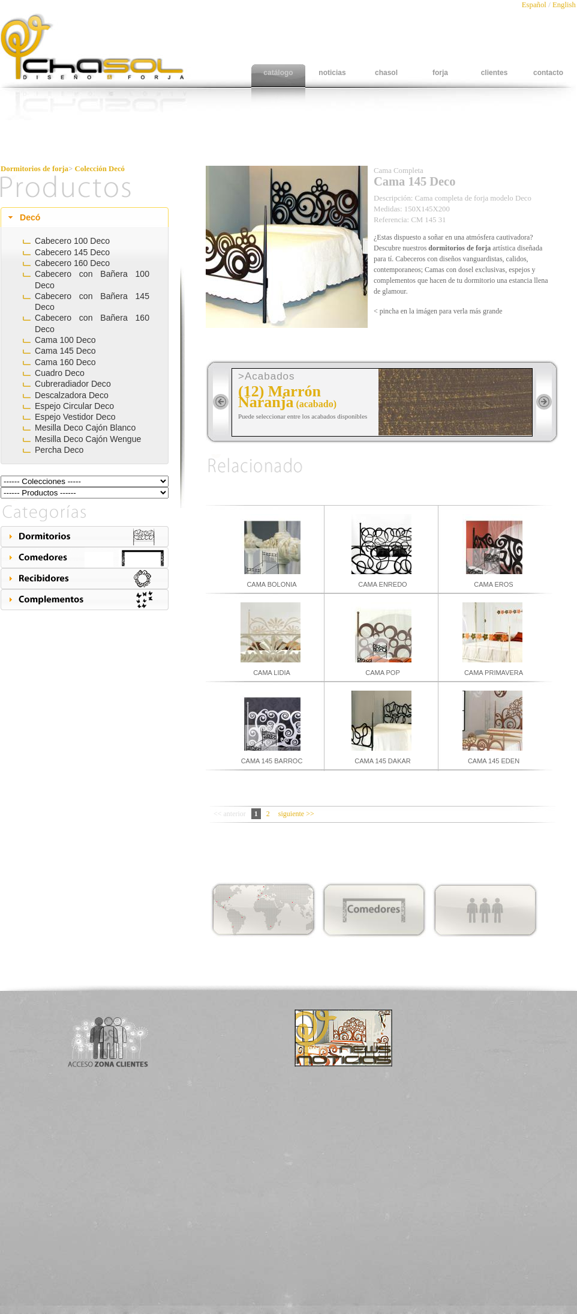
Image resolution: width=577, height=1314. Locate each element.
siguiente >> (296, 814)
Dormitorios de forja (34, 169)
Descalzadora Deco (72, 395)
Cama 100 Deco (65, 340)
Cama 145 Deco (65, 351)
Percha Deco (59, 450)
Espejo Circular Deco (74, 406)
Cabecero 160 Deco (72, 263)
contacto (548, 72)
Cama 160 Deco (65, 362)
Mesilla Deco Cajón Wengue (88, 439)
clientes (494, 72)
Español (535, 5)
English (564, 5)
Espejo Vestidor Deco (75, 417)
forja (440, 72)
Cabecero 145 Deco (72, 252)
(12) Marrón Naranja (279, 397)
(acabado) (316, 404)
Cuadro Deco (60, 373)
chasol (386, 72)
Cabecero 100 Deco (72, 241)
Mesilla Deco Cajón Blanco (85, 427)
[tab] (85, 217)
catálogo (278, 72)
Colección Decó (100, 169)
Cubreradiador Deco (73, 384)
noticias (331, 72)
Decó (30, 217)
